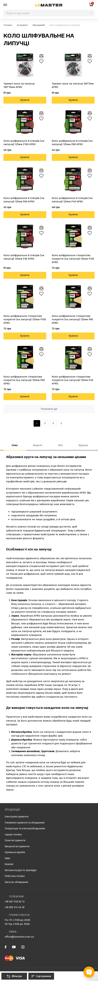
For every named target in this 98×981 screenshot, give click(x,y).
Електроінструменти (16, 816)
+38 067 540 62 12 (15, 901)
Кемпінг (9, 864)
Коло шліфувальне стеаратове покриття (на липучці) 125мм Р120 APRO (73, 259)
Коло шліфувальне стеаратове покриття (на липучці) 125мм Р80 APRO (72, 319)
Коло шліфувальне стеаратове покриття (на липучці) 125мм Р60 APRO (24, 380)
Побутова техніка (15, 876)
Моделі (37, 445)
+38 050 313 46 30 (14, 907)
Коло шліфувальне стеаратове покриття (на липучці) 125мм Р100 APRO (24, 319)
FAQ (60, 445)
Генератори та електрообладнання (25, 828)
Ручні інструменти (15, 840)
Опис (15, 445)
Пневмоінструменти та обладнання (24, 822)
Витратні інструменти (17, 846)
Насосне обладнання (16, 882)
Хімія (7, 858)
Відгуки (83, 445)
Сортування (41, 976)
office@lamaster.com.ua (19, 936)
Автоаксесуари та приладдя (20, 870)
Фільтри (14, 976)
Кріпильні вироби (15, 852)
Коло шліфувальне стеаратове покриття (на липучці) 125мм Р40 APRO (72, 380)
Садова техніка (13, 834)
